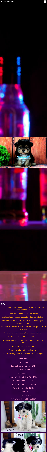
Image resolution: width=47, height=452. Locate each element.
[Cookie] (2, 449)
